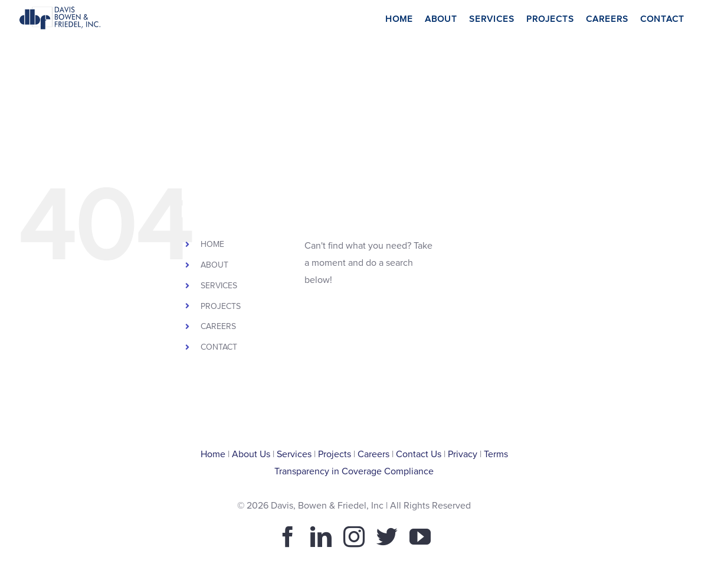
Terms (496, 454)
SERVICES (219, 286)
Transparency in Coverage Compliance (354, 471)
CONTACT (219, 347)
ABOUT (214, 265)
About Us (251, 454)
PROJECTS (221, 306)
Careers (373, 454)
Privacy (462, 454)
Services (294, 454)
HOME (212, 244)
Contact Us (418, 454)
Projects (334, 454)
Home (213, 454)
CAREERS (218, 326)
